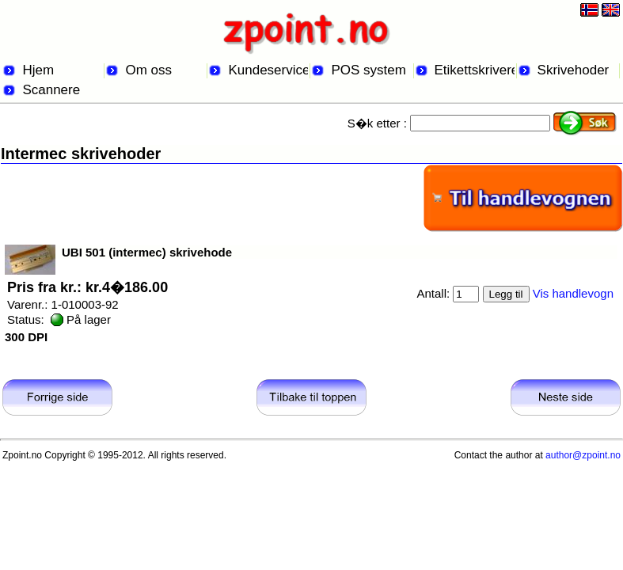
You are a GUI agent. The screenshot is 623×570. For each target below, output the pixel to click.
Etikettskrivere (475, 70)
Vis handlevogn (573, 293)
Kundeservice (268, 70)
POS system (368, 70)
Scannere (51, 89)
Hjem (38, 70)
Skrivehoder (574, 70)
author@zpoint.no (583, 455)
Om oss (148, 70)
